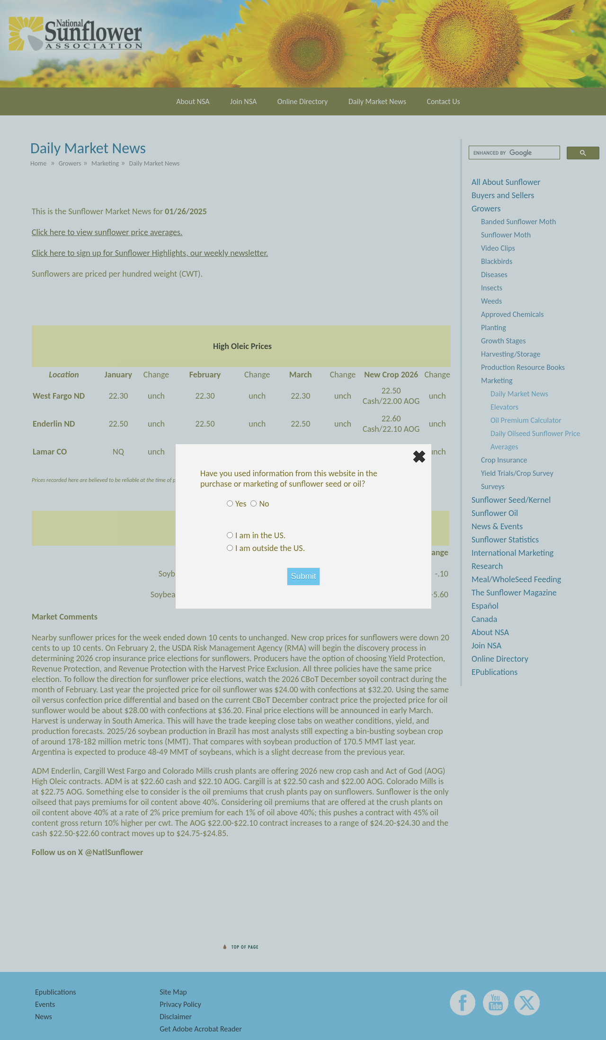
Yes (240, 503)
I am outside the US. (270, 548)
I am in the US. (260, 535)
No (264, 503)
